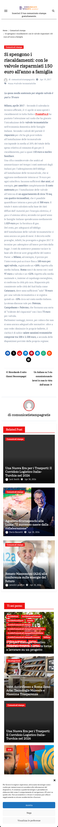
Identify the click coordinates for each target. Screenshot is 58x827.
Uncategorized (14, 660)
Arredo (30, 620)
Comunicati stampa (14, 47)
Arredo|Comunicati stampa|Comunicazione (26, 629)
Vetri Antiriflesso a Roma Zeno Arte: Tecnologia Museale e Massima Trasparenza (28, 690)
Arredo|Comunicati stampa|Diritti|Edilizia (25, 633)
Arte (9, 749)
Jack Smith (12, 479)
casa (11, 83)
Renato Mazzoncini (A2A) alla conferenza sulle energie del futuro (26, 577)
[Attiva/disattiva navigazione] (5, 11)
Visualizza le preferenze (29, 820)
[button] (53, 779)
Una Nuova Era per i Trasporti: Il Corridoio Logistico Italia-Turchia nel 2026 (28, 471)
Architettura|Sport (15, 620)
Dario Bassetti (14, 532)
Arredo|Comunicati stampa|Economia (24, 637)
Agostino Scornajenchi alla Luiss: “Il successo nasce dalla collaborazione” (26, 524)
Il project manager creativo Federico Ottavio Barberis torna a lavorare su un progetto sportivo (28, 647)
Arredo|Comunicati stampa (19, 624)
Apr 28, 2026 (34, 532)
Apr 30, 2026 (30, 479)
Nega (29, 812)
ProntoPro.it (41, 114)
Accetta (29, 805)
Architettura (13, 616)
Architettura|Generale (31, 616)
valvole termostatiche (25, 83)
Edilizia (47, 637)
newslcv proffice (15, 584)
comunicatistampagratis (23, 79)
